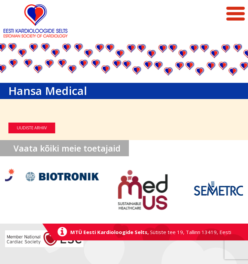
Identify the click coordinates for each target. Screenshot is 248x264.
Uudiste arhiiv (32, 128)
